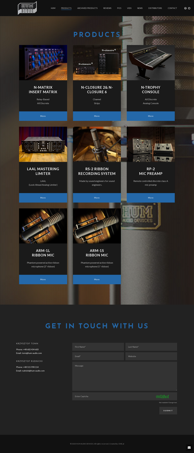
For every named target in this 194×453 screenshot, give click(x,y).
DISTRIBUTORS (155, 8)
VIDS (129, 8)
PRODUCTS (66, 8)
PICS (119, 8)
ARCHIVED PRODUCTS (87, 8)
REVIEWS (107, 8)
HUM (53, 8)
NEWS (140, 8)
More (43, 116)
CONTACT (172, 8)
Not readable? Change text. (168, 402)
